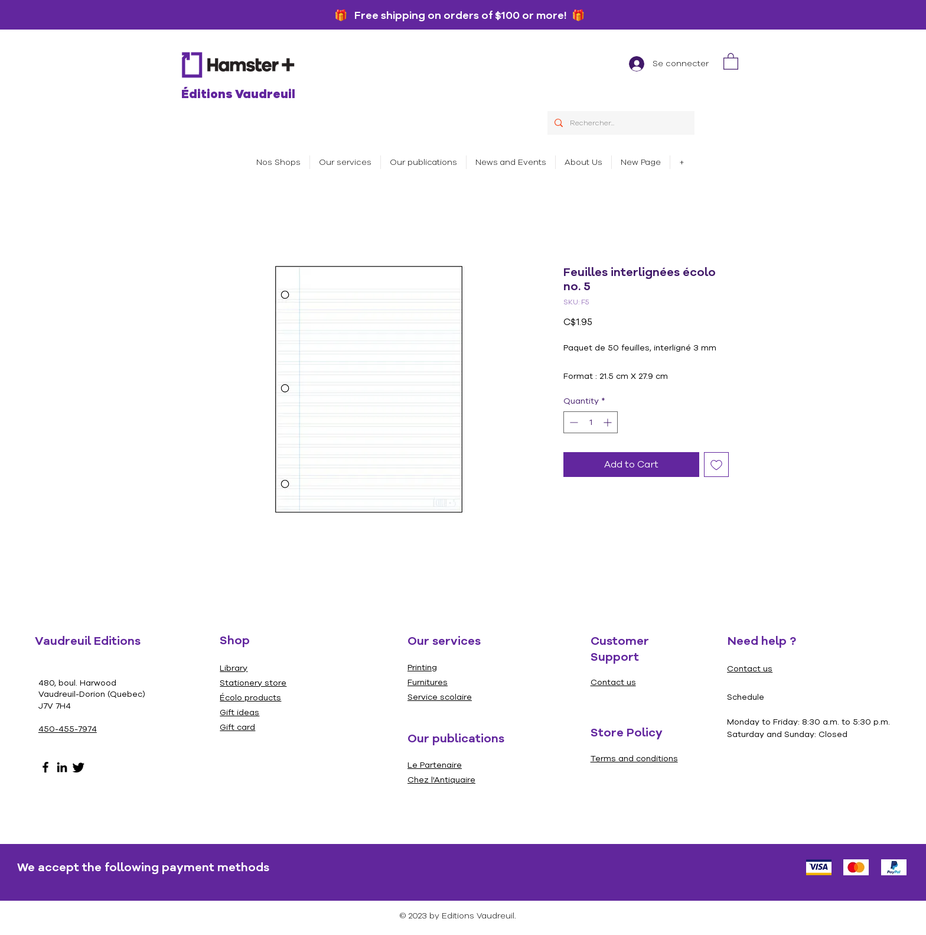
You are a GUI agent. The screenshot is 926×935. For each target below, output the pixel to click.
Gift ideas (239, 712)
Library (233, 668)
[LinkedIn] (62, 767)
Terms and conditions (634, 758)
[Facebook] (45, 767)
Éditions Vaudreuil (238, 94)
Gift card (237, 727)
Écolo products (250, 697)
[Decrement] (572, 422)
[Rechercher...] (620, 123)
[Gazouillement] (78, 767)
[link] (730, 61)
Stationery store (253, 683)
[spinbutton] (590, 422)
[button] (345, 162)
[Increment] (608, 422)
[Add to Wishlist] (716, 464)
